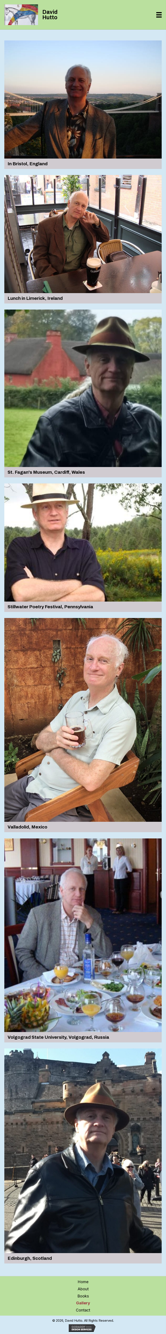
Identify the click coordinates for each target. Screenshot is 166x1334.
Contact (83, 1310)
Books (83, 1296)
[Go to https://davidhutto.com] (39, 14)
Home (83, 1281)
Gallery (83, 1303)
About (83, 1289)
